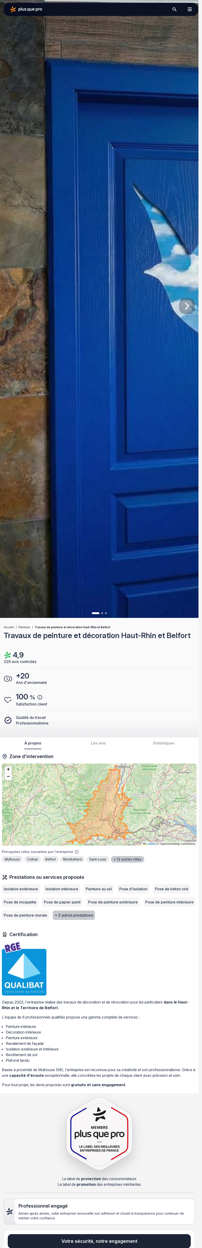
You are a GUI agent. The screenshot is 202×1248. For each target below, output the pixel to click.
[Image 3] (106, 613)
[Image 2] (102, 613)
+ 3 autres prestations (74, 915)
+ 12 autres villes (128, 859)
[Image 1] (95, 613)
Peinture (24, 627)
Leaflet (149, 843)
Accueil (9, 627)
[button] (8, 769)
